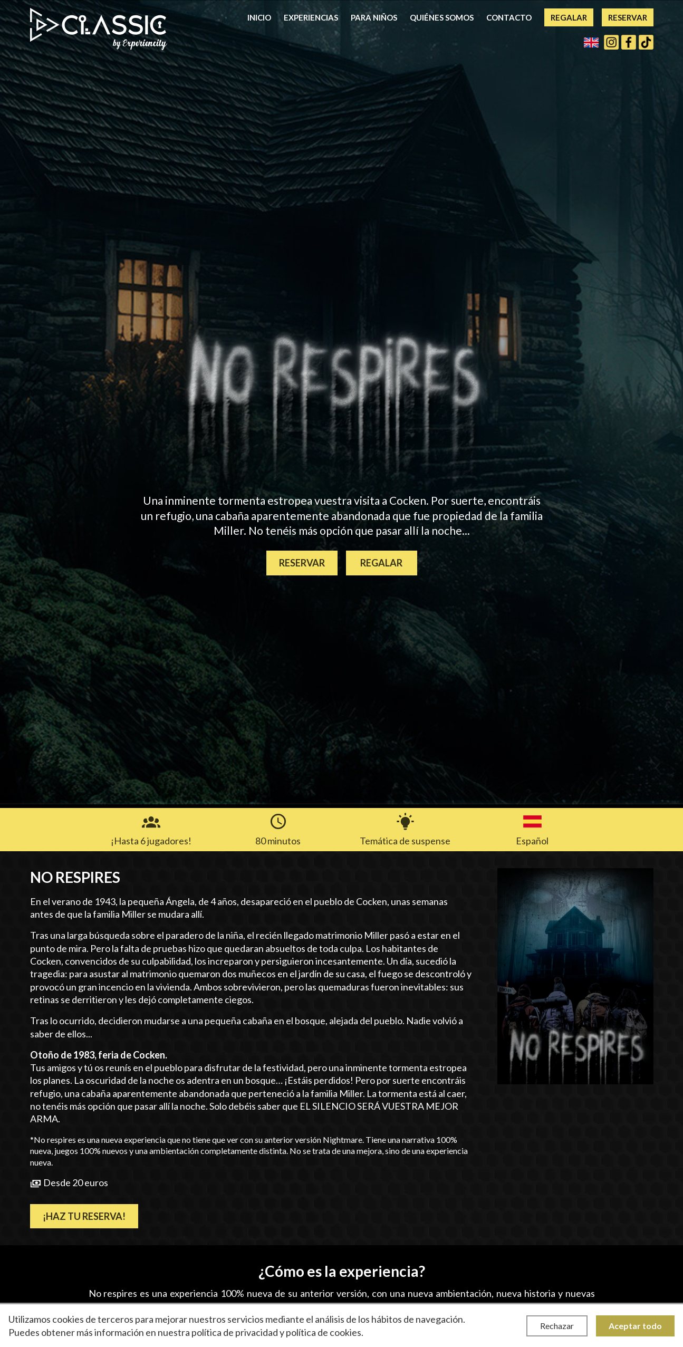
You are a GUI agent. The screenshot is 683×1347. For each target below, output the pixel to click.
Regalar (569, 17)
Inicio (259, 17)
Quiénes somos (442, 17)
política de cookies (323, 1332)
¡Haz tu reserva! (84, 1216)
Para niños (374, 17)
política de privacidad (234, 1332)
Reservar (627, 17)
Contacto (509, 17)
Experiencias (311, 17)
